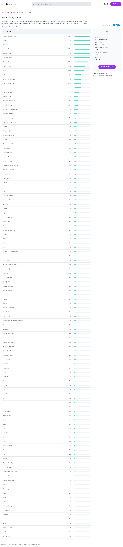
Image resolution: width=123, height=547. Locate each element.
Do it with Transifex (98, 75)
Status (33, 544)
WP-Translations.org (13, 12)
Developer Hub (12, 544)
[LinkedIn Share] (116, 25)
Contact (38, 544)
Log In (106, 4)
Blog (20, 544)
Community (26, 544)
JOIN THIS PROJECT (107, 67)
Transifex (4, 544)
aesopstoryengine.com (10, 26)
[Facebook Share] (119, 25)
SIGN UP (115, 4)
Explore (4, 12)
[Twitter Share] (114, 25)
